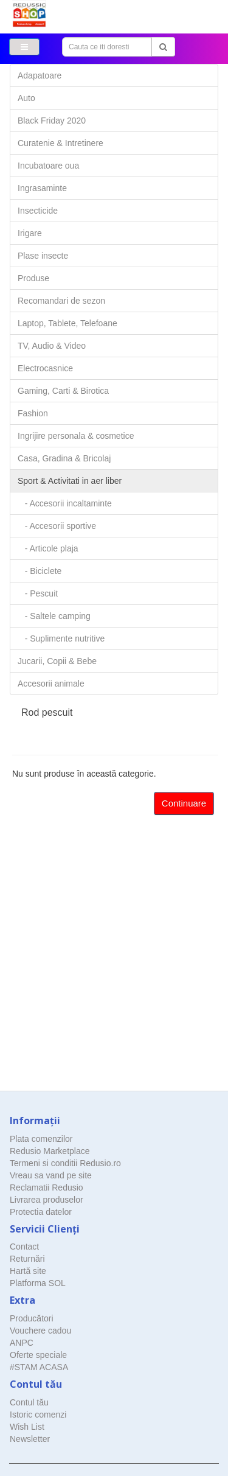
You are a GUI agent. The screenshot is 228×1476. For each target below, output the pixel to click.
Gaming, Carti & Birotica (63, 391)
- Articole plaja (48, 548)
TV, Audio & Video (52, 346)
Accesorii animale (51, 683)
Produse (33, 278)
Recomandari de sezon (61, 301)
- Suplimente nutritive (61, 638)
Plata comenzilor (41, 1139)
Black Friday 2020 (52, 120)
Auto (26, 98)
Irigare (30, 233)
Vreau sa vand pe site (51, 1175)
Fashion (33, 413)
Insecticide (38, 210)
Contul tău (29, 1402)
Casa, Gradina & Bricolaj (64, 458)
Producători (32, 1318)
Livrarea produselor (46, 1200)
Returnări (27, 1259)
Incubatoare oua (48, 165)
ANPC (21, 1343)
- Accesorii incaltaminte (65, 503)
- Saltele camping (54, 616)
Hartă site (28, 1271)
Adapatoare (39, 75)
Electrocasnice (45, 368)
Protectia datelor (41, 1212)
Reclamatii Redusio (46, 1187)
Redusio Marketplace (50, 1151)
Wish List (27, 1427)
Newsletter (30, 1439)
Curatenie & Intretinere (60, 143)
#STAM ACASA (39, 1367)
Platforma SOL (38, 1283)
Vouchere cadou (40, 1330)
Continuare (184, 803)
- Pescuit (38, 593)
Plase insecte (43, 256)
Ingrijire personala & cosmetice (76, 436)
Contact (24, 1246)
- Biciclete (39, 571)
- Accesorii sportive (57, 526)
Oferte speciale (38, 1355)
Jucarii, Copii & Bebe (57, 661)
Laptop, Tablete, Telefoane (67, 323)
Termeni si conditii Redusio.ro (65, 1163)
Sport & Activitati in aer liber (70, 481)
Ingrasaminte (42, 188)
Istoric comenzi (38, 1414)
